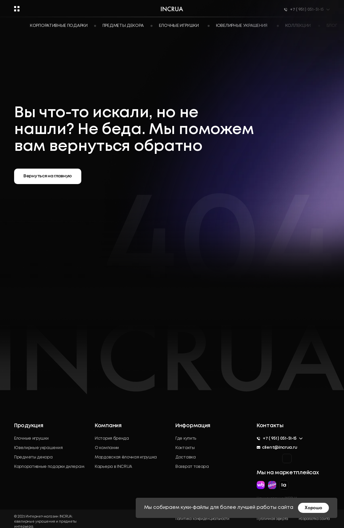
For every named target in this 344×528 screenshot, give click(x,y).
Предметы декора (33, 457)
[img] (287, 458)
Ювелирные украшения (38, 448)
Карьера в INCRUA (113, 467)
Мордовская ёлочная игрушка (126, 457)
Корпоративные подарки (59, 26)
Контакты (185, 448)
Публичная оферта (272, 519)
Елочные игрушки (31, 438)
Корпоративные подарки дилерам (49, 467)
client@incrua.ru (279, 447)
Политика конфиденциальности (202, 519)
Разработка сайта (314, 519)
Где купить (185, 438)
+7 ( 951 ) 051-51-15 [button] (280, 438)
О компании (107, 448)
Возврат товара (192, 467)
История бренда (112, 438)
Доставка (185, 457)
